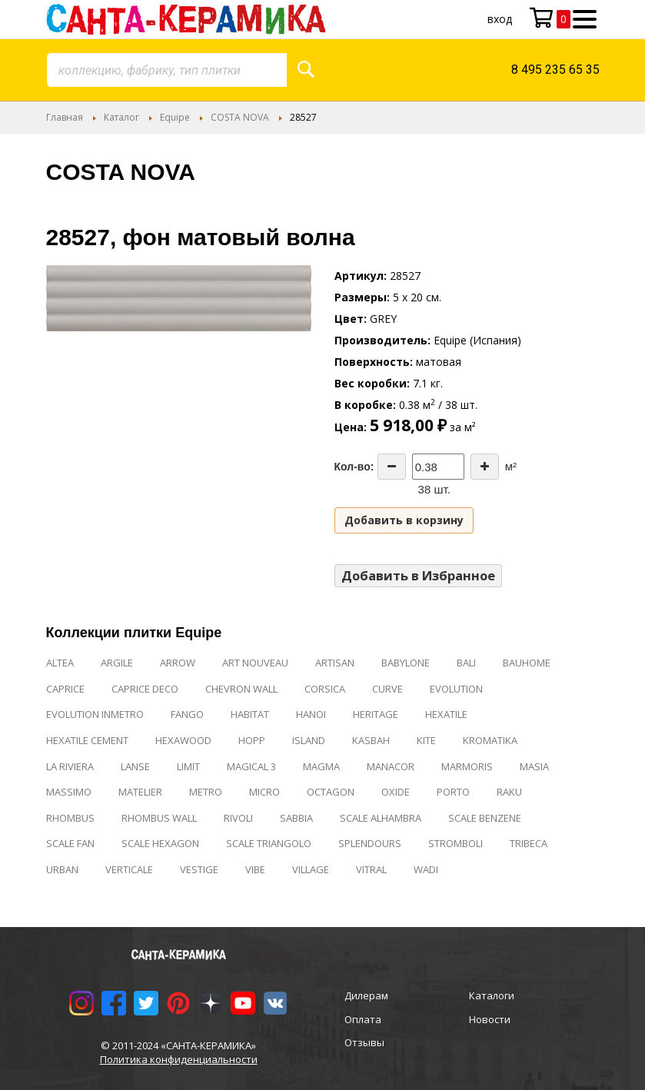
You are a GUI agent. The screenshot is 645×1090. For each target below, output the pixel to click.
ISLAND (308, 740)
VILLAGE (310, 869)
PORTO (453, 792)
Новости (489, 1019)
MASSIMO (68, 792)
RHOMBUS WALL (159, 818)
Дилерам (366, 995)
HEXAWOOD (183, 740)
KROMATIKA (490, 740)
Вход (499, 19)
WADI (426, 869)
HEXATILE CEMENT (87, 740)
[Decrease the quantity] (391, 467)
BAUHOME (526, 663)
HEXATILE (446, 714)
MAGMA (321, 766)
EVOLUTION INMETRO (95, 714)
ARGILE (117, 663)
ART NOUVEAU (255, 663)
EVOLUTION (456, 689)
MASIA (534, 766)
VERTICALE (129, 869)
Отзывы (364, 1042)
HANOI (311, 714)
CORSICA (324, 689)
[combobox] (167, 70)
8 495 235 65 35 (555, 69)
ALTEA (60, 663)
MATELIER (140, 792)
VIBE (255, 869)
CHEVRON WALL (241, 689)
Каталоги (491, 995)
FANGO (187, 714)
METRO (205, 792)
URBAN (62, 869)
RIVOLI (238, 818)
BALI (466, 663)
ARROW (177, 663)
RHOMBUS (70, 818)
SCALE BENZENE (484, 818)
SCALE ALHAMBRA (380, 818)
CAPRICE (65, 689)
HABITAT (250, 714)
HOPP (251, 740)
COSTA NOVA (240, 117)
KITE (426, 740)
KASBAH (371, 740)
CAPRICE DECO (144, 689)
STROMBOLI (455, 843)
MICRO (264, 792)
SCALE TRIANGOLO (268, 843)
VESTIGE (199, 869)
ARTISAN (334, 663)
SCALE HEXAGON (160, 843)
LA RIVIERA (70, 766)
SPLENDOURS (369, 843)
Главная (64, 117)
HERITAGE (375, 714)
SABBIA (296, 818)
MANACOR (390, 766)
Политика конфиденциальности (179, 1059)
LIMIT (188, 766)
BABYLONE (405, 663)
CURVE (387, 689)
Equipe (175, 117)
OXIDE (395, 792)
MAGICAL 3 (251, 766)
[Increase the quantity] (484, 467)
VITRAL (371, 869)
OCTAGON (330, 792)
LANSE (135, 766)
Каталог (121, 117)
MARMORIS (467, 766)
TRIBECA (528, 843)
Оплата (362, 1019)
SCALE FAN (70, 843)
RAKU (509, 792)
